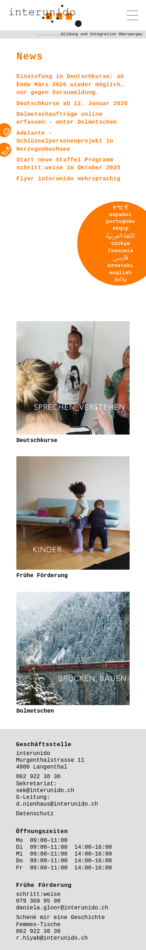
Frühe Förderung (42, 575)
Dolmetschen (97, 122)
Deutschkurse (36, 440)
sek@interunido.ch (45, 790)
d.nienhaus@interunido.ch (57, 804)
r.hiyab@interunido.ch (52, 938)
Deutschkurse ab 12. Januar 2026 (72, 104)
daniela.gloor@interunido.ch (62, 908)
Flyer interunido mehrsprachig (68, 179)
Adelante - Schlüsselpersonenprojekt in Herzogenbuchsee (64, 141)
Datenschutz (35, 814)
